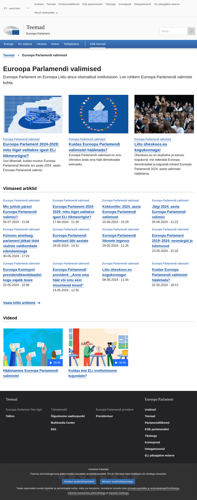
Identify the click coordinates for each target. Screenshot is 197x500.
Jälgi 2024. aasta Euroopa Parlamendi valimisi (169, 212)
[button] (46, 12)
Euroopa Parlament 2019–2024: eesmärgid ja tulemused (172, 241)
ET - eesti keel (12, 8)
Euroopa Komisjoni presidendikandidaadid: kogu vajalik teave (22, 275)
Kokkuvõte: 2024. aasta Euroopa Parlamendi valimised (121, 212)
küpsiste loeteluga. (119, 496)
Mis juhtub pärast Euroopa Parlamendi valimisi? (20, 212)
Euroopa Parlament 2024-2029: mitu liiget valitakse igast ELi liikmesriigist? (31, 150)
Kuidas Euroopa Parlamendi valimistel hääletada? (169, 275)
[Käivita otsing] (191, 31)
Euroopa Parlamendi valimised (21, 139)
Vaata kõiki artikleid (19, 303)
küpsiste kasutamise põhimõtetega (86, 496)
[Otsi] (177, 31)
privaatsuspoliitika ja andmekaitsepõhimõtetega (153, 492)
